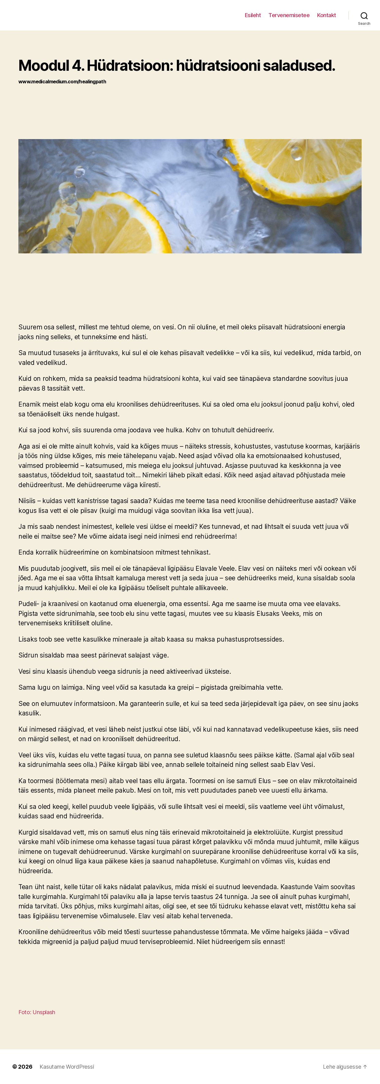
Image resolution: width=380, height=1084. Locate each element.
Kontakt (326, 15)
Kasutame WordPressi (67, 1066)
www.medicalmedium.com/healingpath (62, 81)
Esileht (253, 15)
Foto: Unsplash (36, 1012)
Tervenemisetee (289, 15)
